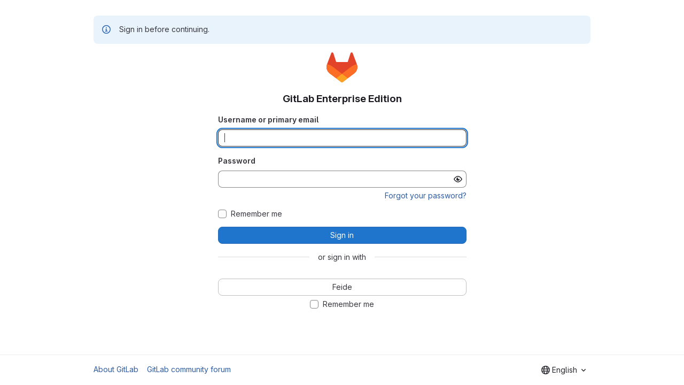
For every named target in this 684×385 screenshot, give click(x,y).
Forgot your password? (426, 195)
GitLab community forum (189, 369)
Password (236, 160)
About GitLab (116, 369)
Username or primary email (268, 119)
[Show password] (458, 179)
